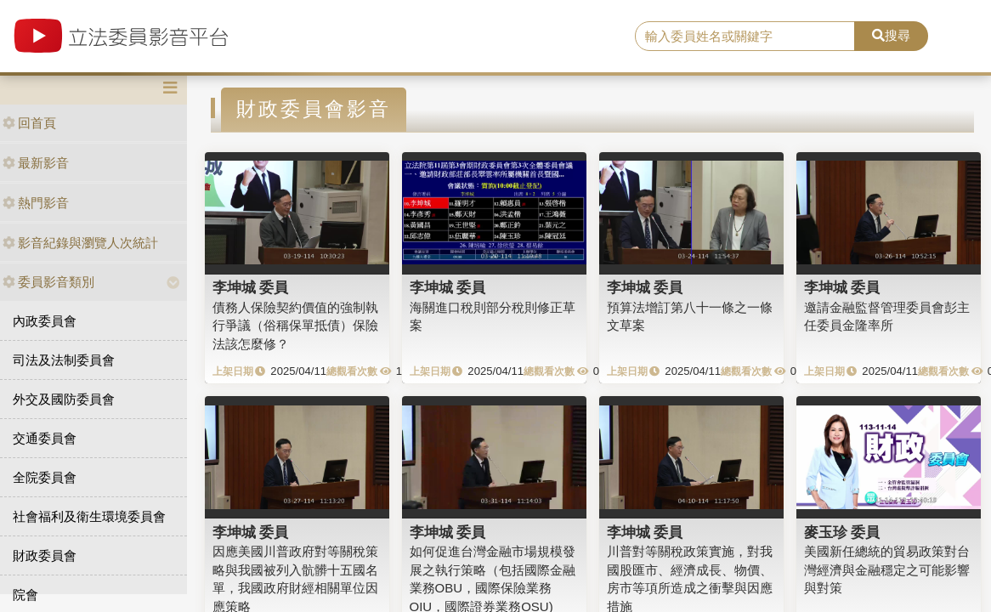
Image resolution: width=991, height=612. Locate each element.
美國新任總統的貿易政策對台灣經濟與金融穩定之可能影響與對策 (887, 569)
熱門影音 (36, 203)
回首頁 (29, 123)
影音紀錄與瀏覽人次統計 (80, 242)
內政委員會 (44, 321)
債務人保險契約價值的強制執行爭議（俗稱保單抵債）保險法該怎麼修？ (295, 325)
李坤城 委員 (250, 287)
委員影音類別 (48, 282)
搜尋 (891, 35)
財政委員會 (44, 555)
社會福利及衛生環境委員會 (89, 516)
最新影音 (36, 163)
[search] (745, 36)
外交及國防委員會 (64, 399)
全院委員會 (44, 477)
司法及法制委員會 (64, 360)
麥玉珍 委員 (842, 532)
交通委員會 (44, 438)
